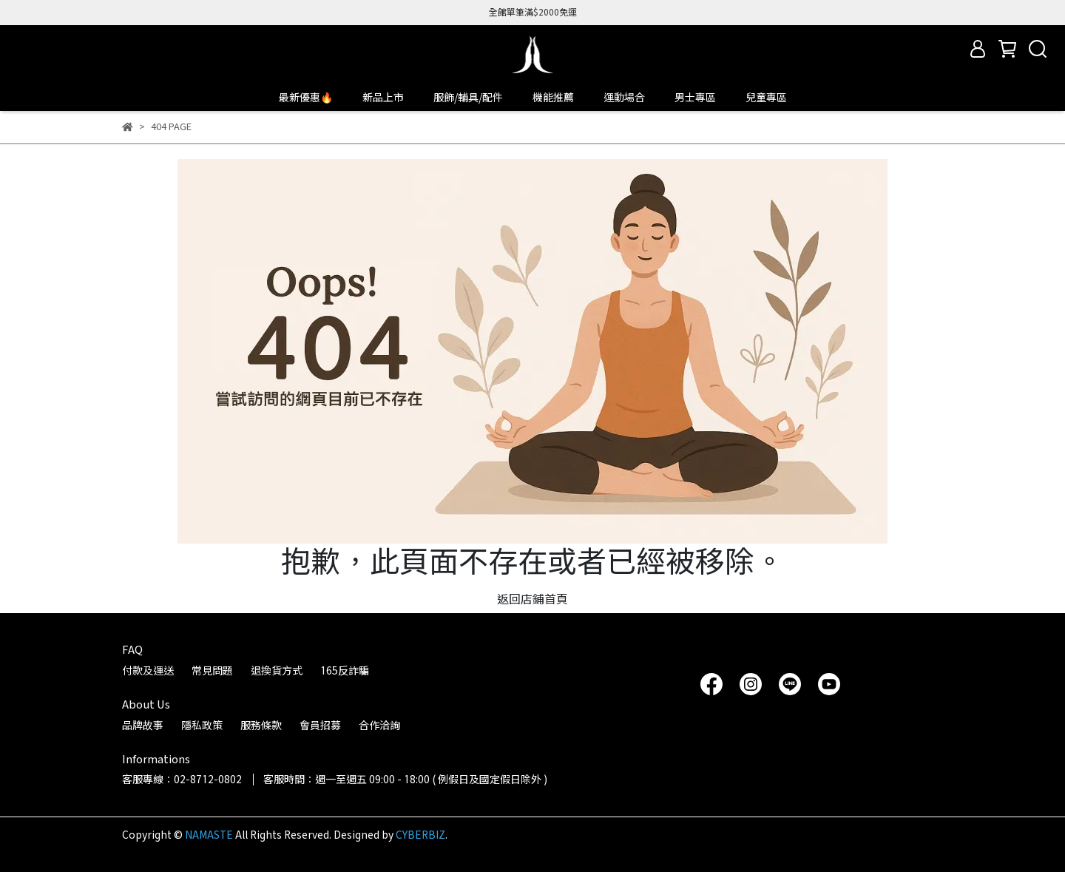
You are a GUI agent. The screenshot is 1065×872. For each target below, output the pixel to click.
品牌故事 (142, 725)
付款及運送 (148, 670)
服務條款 (261, 725)
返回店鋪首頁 (532, 599)
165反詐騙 (344, 670)
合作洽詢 (379, 725)
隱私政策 (202, 725)
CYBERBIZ (420, 834)
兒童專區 (766, 97)
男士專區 (695, 97)
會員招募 (320, 725)
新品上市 (383, 97)
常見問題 (212, 670)
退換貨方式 (276, 670)
